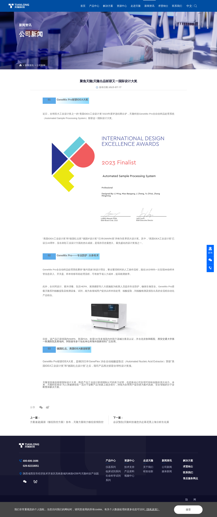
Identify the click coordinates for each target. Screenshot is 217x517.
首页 (82, 6)
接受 (187, 509)
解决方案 (108, 6)
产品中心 (94, 6)
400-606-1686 (31, 460)
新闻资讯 (149, 6)
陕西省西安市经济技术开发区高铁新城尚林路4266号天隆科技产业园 (61, 473)
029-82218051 (31, 465)
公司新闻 (41, 65)
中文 (189, 6)
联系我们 (177, 6)
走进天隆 (136, 6)
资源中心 (122, 6)
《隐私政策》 (152, 509)
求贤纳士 (163, 6)
